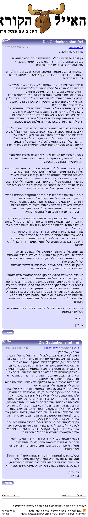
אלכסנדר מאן (76, 47)
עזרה (54, 513)
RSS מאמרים (77, 510)
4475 (7, 40)
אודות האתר (42, 510)
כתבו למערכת (58, 510)
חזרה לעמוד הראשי (74, 495)
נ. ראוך (75, 347)
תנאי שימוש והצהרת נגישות (35, 513)
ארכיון (71, 513)
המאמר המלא (11, 495)
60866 (8, 341)
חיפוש (62, 513)
